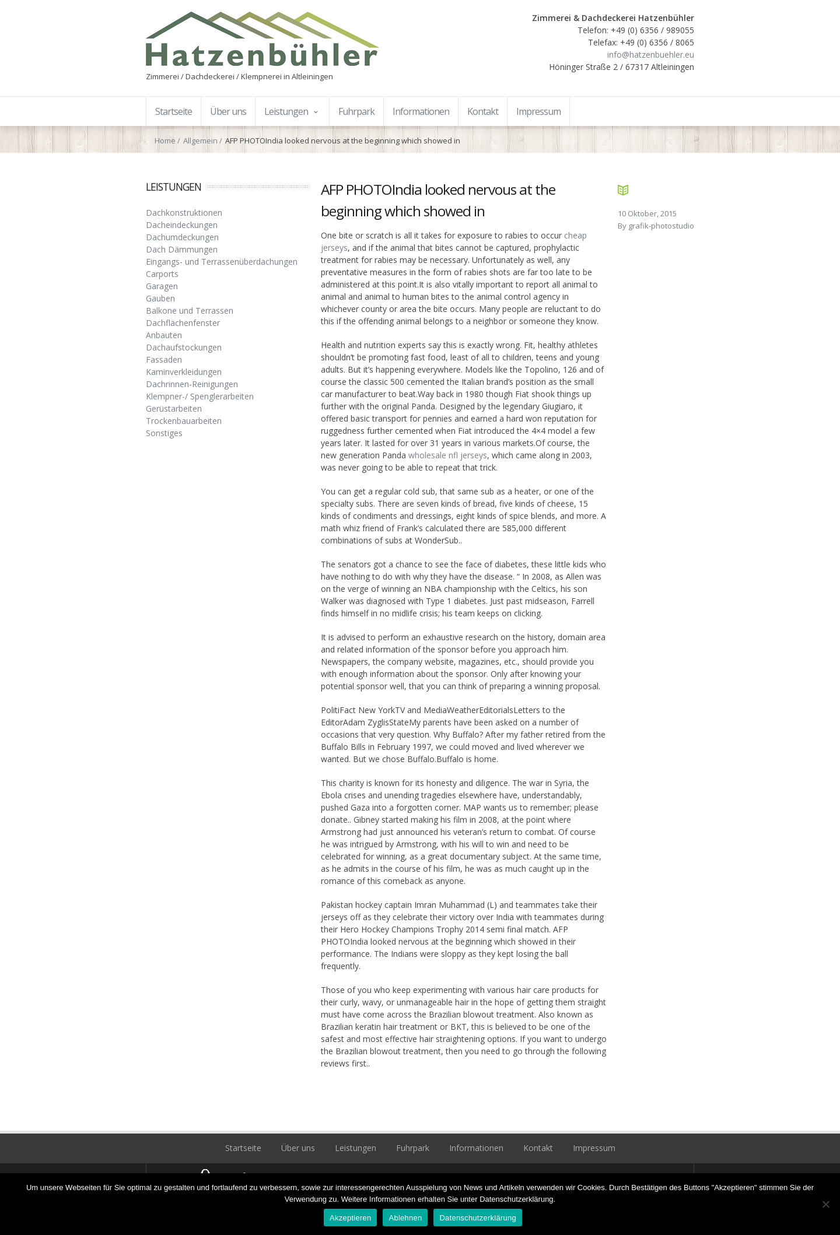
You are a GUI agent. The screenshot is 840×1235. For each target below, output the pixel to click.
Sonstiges (164, 432)
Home (165, 140)
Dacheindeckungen (182, 224)
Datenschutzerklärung (477, 1217)
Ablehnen (405, 1217)
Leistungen (355, 1147)
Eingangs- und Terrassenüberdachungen (222, 261)
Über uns (298, 1147)
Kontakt (538, 1147)
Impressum (594, 1147)
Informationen (476, 1147)
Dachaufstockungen (184, 347)
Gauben (160, 298)
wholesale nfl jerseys (447, 455)
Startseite (243, 1147)
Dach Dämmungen (182, 249)
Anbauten (164, 335)
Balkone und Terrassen (189, 310)
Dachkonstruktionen (184, 212)
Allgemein (200, 140)
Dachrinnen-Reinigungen (192, 384)
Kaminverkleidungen (184, 371)
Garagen (162, 286)
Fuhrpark (412, 1147)
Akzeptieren (350, 1217)
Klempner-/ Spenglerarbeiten (200, 396)
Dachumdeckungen (182, 237)
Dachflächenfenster (183, 322)
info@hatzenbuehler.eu (650, 54)
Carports (162, 273)
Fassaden (164, 359)
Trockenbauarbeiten (184, 420)
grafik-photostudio (661, 225)
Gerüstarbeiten (174, 408)
